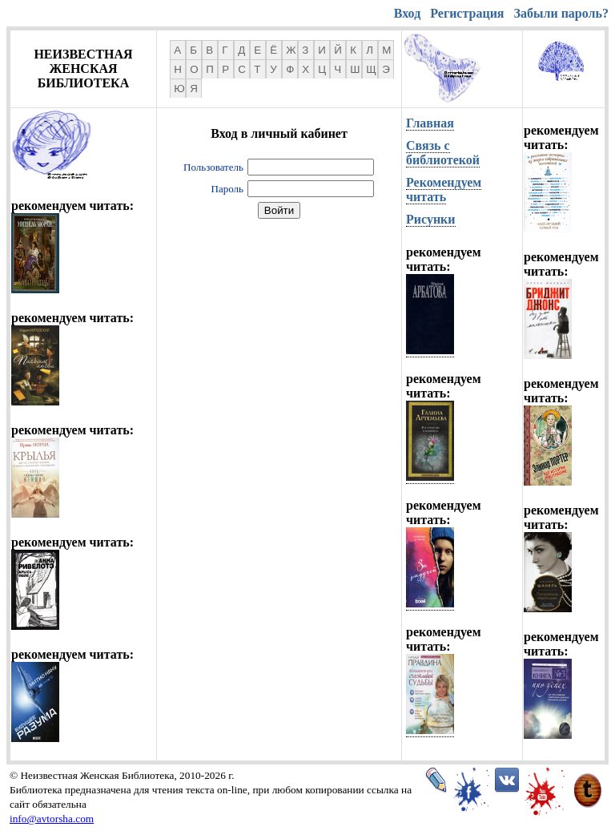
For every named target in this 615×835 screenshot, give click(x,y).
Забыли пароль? (561, 13)
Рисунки (431, 219)
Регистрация (467, 13)
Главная (430, 123)
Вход (407, 13)
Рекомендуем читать (443, 189)
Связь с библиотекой (443, 153)
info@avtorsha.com (52, 819)
